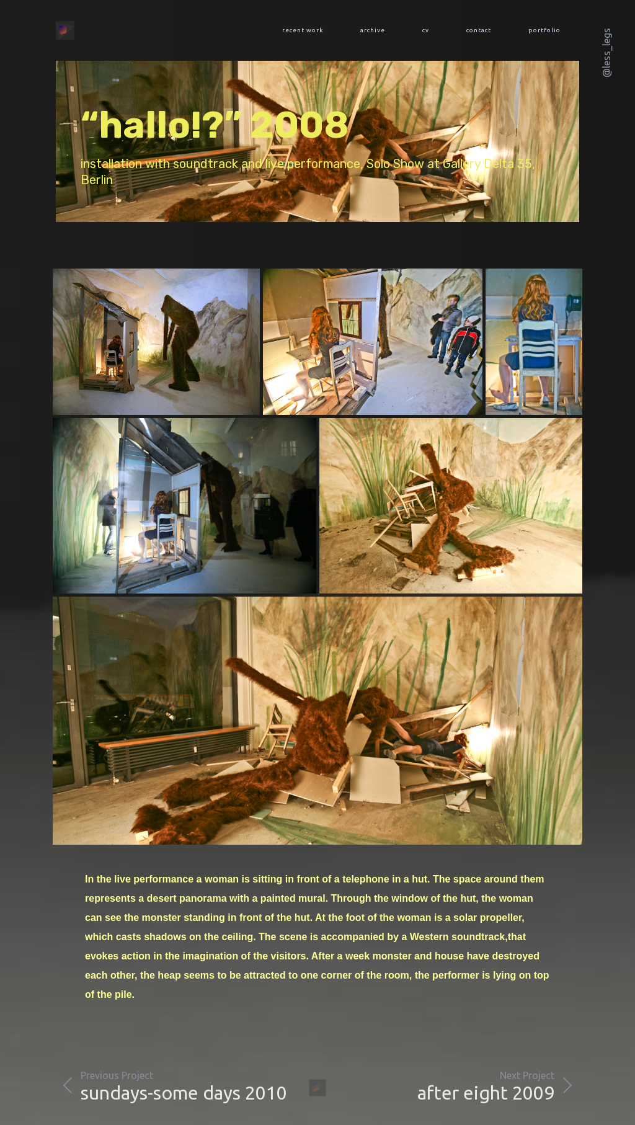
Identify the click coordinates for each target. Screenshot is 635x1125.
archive (372, 30)
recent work (302, 30)
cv (425, 30)
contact (478, 30)
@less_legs (606, 53)
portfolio (544, 30)
